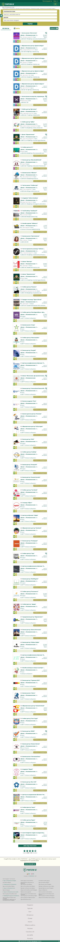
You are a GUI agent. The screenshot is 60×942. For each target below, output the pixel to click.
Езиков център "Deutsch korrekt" (31, 477)
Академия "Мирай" (27, 769)
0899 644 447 (24, 191)
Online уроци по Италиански (9, 8)
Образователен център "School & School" (33, 705)
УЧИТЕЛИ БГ (31, 876)
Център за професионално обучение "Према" (34, 566)
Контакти (30, 938)
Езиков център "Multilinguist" (30, 579)
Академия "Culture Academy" (30, 198)
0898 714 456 (24, 127)
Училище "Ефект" (27, 502)
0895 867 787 (24, 39)
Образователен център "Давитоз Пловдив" (33, 58)
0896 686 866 (24, 216)
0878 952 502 (24, 64)
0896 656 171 (24, 115)
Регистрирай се (47, 1)
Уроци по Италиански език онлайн (11, 891)
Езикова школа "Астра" (28, 325)
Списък (5, 28)
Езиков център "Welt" (28, 439)
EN (32, 874)
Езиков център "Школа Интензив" (31, 629)
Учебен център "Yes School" (30, 490)
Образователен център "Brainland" (31, 528)
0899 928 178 (24, 166)
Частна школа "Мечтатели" (29, 33)
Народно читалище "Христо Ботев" (32, 299)
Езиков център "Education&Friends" (31, 160)
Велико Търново (25, 748)
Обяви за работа (30, 925)
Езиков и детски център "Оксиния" (32, 413)
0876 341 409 (24, 204)
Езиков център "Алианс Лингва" (31, 744)
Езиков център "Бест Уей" (29, 782)
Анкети (30, 922)
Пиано (37, 302)
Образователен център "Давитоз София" (33, 71)
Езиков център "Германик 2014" (31, 680)
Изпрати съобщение (40, 41)
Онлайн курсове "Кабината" (30, 223)
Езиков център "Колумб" (29, 350)
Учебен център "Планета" (29, 287)
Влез (56, 1)
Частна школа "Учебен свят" (30, 185)
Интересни (30, 915)
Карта (17, 28)
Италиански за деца (35, 8)
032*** (28, 788)
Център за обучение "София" (30, 515)
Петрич (23, 506)
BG (28, 874)
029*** (28, 369)
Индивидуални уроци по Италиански (11, 895)
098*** (28, 762)
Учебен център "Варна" (28, 820)
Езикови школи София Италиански (23, 8)
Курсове (30, 908)
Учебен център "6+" (27, 147)
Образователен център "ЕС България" (32, 426)
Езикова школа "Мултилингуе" (31, 236)
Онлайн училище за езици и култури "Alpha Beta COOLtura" (38, 667)
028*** (28, 419)
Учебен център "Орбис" (28, 122)
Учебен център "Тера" (28, 553)
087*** (28, 318)
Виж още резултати (30, 845)
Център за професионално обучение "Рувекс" (34, 363)
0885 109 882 (24, 293)
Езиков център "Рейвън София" (30, 642)
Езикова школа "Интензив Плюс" (31, 756)
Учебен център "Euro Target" (30, 718)
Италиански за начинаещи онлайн (47, 8)
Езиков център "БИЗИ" (28, 731)
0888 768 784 (24, 267)
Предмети (30, 905)
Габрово (23, 633)
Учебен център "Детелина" (29, 109)
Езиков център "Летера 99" (29, 464)
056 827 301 (24, 89)
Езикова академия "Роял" (29, 401)
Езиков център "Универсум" (30, 540)
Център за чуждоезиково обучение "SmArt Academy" (36, 794)
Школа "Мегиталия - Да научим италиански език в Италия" (38, 375)
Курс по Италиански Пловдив (10, 880)
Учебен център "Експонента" (30, 591)
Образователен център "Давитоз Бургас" (33, 83)
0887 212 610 (24, 140)
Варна (36, 49)
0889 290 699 (24, 242)
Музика (38, 35)
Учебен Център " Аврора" (29, 604)
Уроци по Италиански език (9, 888)
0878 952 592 (24, 77)
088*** (28, 356)
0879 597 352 (24, 305)
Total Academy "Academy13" (29, 210)
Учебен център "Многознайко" (30, 337)
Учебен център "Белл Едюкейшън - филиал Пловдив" (37, 312)
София (34, 37)
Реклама (30, 928)
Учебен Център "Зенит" (28, 807)
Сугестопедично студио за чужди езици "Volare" (35, 832)
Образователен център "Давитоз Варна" (33, 45)
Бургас (32, 88)
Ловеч (22, 570)
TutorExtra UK (30, 932)
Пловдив (30, 62)
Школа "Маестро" (27, 261)
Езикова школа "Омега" (28, 693)
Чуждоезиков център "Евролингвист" (32, 617)
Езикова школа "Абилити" (29, 172)
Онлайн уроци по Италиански (10, 884)
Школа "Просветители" (28, 134)
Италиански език (30, 35)
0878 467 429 (24, 178)
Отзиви (30, 918)
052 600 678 (24, 51)
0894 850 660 (24, 153)
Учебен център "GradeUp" (29, 452)
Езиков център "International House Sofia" (33, 388)
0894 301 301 (24, 254)
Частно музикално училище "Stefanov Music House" (36, 248)
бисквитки (34, 941)
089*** (28, 343)
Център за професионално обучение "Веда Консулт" (36, 655)
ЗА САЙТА (30, 935)
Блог (30, 911)
